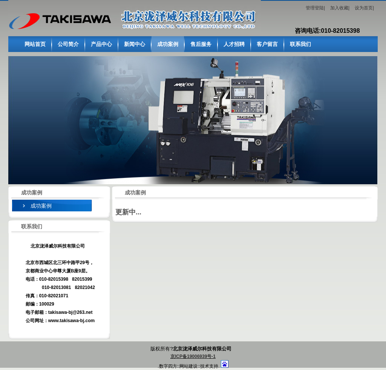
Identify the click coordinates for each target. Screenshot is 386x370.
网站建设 (188, 366)
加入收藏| (339, 8)
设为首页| (364, 8)
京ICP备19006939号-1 (193, 356)
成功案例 (41, 206)
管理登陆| (315, 8)
